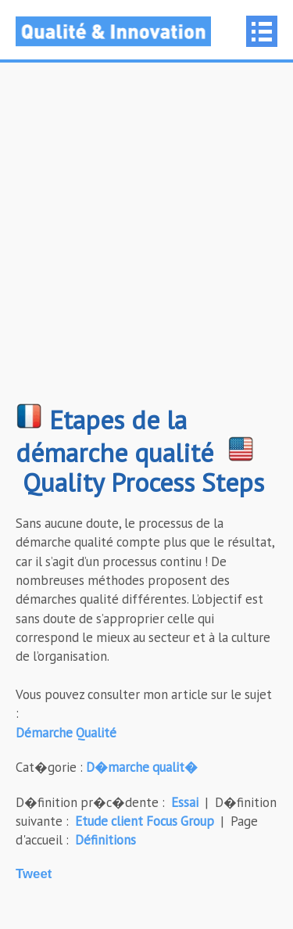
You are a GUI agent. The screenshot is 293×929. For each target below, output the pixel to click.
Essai (184, 802)
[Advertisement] (146, 240)
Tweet (34, 873)
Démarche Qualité (66, 732)
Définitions (105, 839)
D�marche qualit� (142, 767)
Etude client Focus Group (144, 821)
